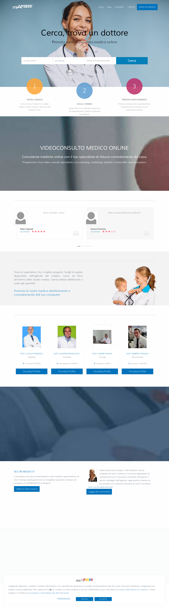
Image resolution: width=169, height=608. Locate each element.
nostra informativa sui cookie (132, 589)
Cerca (101, 7)
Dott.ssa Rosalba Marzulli (100, 487)
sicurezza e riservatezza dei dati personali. (49, 593)
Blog (109, 7)
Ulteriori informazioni (27, 489)
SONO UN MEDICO (147, 7)
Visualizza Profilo (31, 371)
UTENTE (131, 7)
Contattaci (119, 7)
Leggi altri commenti (99, 491)
